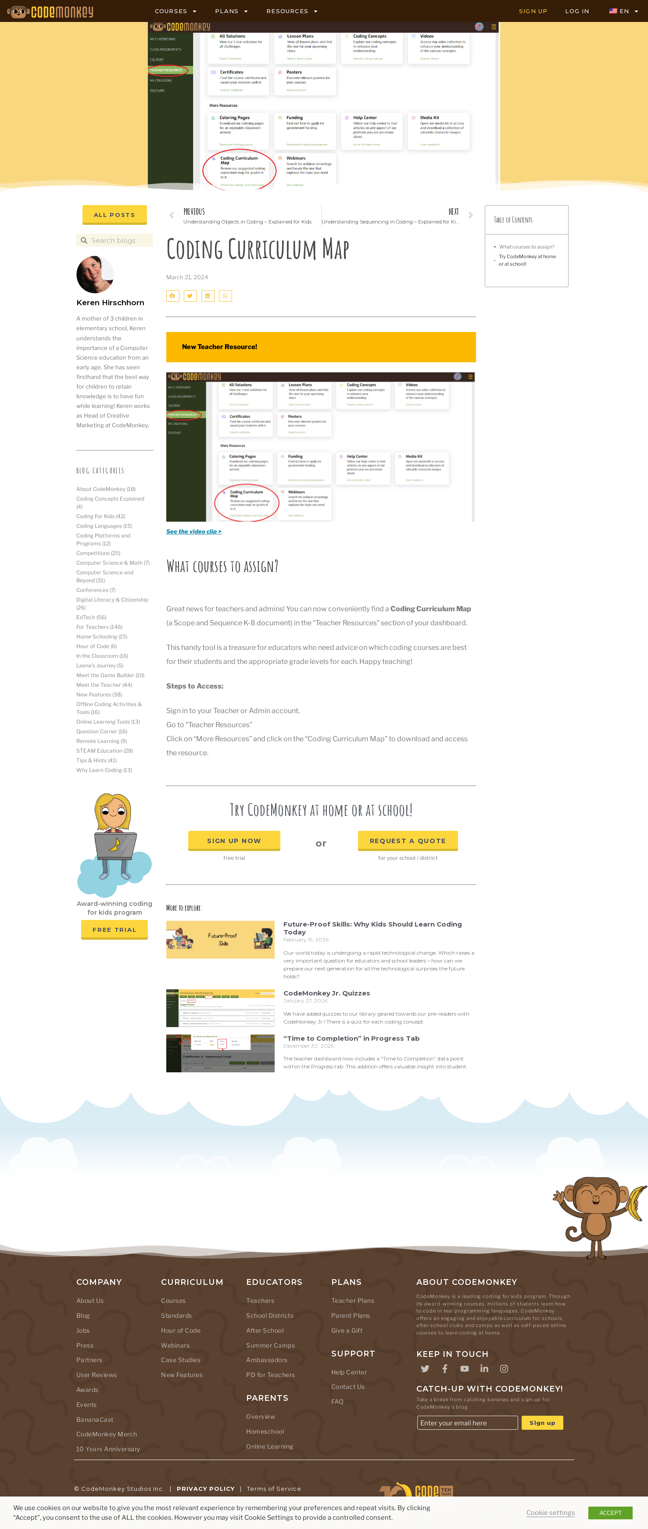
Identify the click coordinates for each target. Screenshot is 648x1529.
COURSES (176, 11)
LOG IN (577, 10)
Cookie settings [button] (550, 1513)
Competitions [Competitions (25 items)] (98, 553)
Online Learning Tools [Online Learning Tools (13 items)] (108, 721)
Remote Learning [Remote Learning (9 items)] (101, 741)
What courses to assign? (527, 247)
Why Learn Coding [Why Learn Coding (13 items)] (104, 770)
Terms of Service (274, 1488)
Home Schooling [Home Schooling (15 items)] (101, 636)
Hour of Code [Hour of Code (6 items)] (96, 646)
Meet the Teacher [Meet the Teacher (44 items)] (104, 685)
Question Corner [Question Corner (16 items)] (101, 731)
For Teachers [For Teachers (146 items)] (99, 627)
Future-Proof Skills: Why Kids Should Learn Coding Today (372, 928)
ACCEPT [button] (610, 1512)
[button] (172, 295)
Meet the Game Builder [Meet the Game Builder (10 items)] (110, 675)
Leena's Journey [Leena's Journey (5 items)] (99, 665)
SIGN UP (533, 10)
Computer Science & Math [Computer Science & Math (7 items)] (113, 562)
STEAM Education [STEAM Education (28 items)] (104, 750)
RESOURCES (292, 11)
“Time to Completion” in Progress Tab (351, 1038)
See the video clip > (194, 531)
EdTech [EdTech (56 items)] (91, 617)
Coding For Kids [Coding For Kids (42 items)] (100, 516)
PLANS (232, 11)
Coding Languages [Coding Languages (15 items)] (104, 526)
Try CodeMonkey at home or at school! (527, 260)
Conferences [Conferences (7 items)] (95, 590)
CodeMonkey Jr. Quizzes (326, 993)
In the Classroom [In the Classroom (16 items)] (102, 656)
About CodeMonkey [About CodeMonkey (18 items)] (106, 489)
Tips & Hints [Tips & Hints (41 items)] (96, 760)
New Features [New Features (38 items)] (99, 694)
